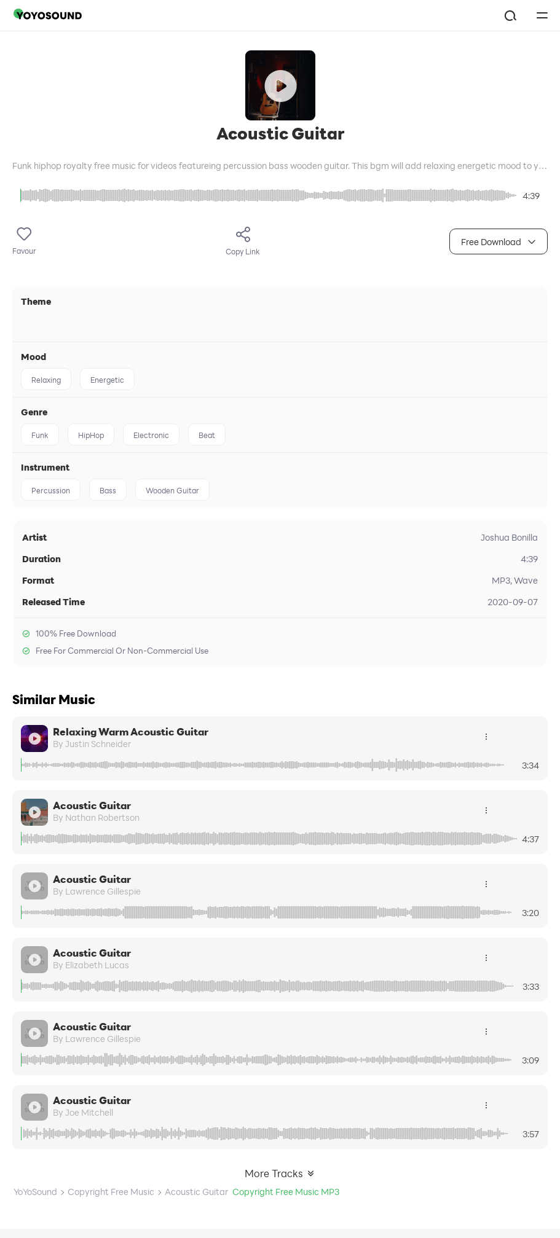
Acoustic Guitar (92, 805)
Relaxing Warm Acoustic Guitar (130, 731)
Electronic (151, 435)
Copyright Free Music (111, 1191)
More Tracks (280, 1173)
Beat (207, 435)
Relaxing (46, 380)
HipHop (91, 435)
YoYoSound (35, 1191)
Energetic (107, 380)
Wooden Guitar (172, 490)
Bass (108, 490)
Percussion (50, 490)
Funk (40, 435)
